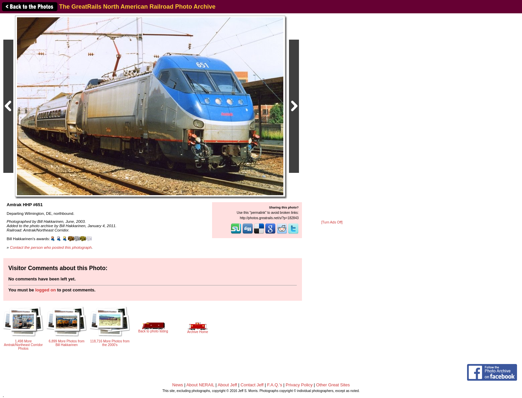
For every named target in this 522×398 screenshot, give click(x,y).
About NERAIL (200, 384)
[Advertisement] (332, 117)
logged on (45, 289)
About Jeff (227, 384)
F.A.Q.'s (274, 384)
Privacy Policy (299, 384)
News (177, 384)
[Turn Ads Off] (332, 222)
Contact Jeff (252, 384)
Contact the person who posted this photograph (51, 247)
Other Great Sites (333, 384)
